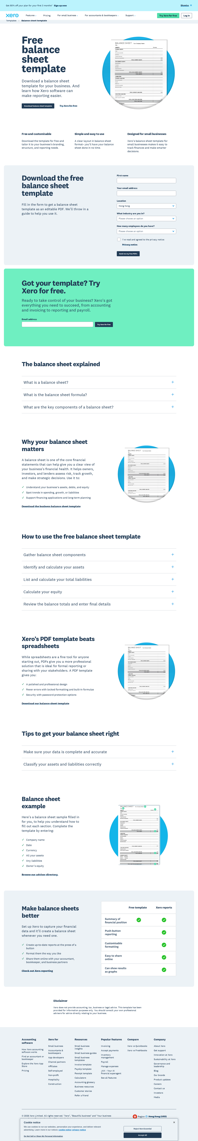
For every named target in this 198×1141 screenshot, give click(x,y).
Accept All (142, 1135)
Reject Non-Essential (143, 1129)
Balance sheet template (34, 23)
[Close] (174, 1122)
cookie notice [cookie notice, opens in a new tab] (65, 1130)
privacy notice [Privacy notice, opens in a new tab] (79, 1130)
